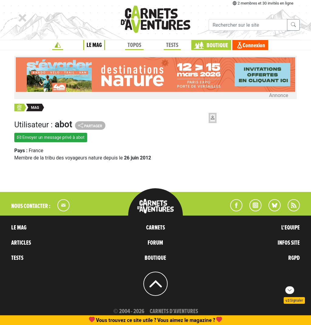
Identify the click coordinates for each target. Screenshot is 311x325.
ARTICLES (21, 243)
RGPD (294, 258)
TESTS (172, 45)
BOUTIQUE (217, 45)
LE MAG (94, 45)
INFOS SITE (289, 243)
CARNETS (155, 228)
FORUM (155, 243)
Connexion (254, 45)
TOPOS (134, 45)
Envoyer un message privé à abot (50, 137)
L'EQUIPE (290, 228)
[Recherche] (248, 25)
